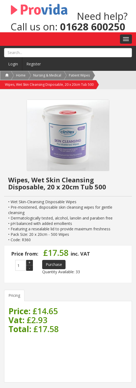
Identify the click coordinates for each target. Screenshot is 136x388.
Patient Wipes (79, 75)
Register (33, 63)
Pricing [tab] (14, 295)
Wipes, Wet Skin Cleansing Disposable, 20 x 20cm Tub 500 (49, 84)
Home (21, 75)
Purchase (54, 264)
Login (13, 63)
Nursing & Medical (47, 75)
